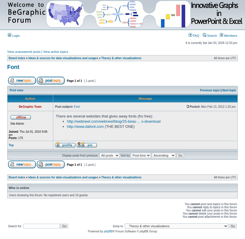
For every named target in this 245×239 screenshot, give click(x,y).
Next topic (229, 90)
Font (13, 67)
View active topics (55, 51)
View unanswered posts (24, 51)
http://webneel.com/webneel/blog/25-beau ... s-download (113, 121)
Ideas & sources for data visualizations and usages (63, 58)
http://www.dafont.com (85, 126)
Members (228, 35)
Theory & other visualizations (121, 58)
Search (210, 35)
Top (11, 145)
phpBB (108, 231)
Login (14, 35)
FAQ (194, 35)
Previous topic (210, 90)
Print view (16, 90)
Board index (17, 58)
